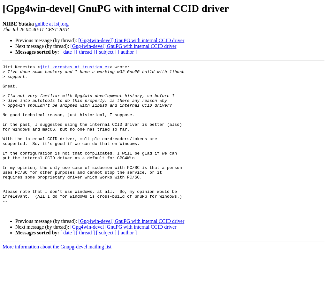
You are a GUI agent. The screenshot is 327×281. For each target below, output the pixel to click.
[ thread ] (85, 52)
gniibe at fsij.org (52, 24)
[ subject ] (106, 52)
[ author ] (127, 52)
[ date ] (67, 52)
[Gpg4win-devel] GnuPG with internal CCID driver (131, 40)
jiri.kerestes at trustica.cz (75, 68)
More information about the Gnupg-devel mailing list (57, 275)
